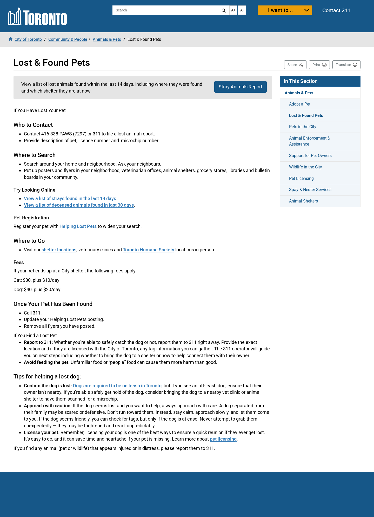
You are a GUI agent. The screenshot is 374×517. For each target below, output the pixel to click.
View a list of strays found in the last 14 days (70, 198)
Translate (343, 65)
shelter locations (59, 249)
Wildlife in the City (305, 167)
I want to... (280, 10)
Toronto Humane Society (148, 249)
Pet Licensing (301, 178)
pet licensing (223, 439)
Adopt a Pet (299, 104)
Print (316, 65)
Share (297, 64)
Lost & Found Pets (306, 115)
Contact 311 (336, 10)
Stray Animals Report (240, 86)
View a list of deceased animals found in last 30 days (79, 205)
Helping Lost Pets (78, 226)
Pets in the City (302, 126)
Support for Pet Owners (310, 155)
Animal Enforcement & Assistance (309, 141)
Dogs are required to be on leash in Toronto (117, 385)
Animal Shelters (303, 201)
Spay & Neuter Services (310, 189)
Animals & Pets (299, 93)
